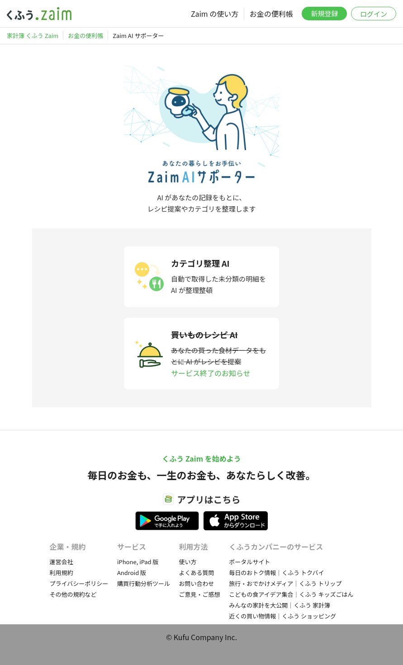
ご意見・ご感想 (199, 594)
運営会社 (61, 561)
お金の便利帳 (271, 13)
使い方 (188, 561)
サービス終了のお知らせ (211, 373)
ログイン (373, 14)
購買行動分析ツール (143, 583)
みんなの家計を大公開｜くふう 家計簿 (279, 605)
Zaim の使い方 (214, 13)
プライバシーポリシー (79, 583)
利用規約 (61, 572)
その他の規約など (73, 594)
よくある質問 (196, 572)
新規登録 (324, 13)
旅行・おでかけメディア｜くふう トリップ (285, 583)
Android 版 (131, 572)
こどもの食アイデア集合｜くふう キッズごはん (291, 594)
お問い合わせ (196, 583)
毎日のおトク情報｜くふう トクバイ (276, 572)
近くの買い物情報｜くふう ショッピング (282, 616)
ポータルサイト (249, 561)
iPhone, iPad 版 (138, 561)
